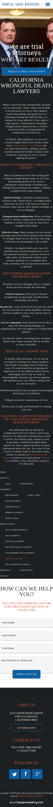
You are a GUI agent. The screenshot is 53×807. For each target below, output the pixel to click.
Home (2, 472)
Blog (7, 484)
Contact (4, 576)
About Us (4, 478)
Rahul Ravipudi (13, 501)
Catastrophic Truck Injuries (19, 553)
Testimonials (26, 484)
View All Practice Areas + (18, 564)
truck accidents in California (27, 145)
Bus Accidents (12, 535)
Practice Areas (7, 524)
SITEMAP (23, 796)
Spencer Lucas (12, 507)
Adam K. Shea (33, 495)
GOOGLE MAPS (36, 796)
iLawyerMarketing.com (27, 802)
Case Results (26, 570)
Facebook (26, 774)
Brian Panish (11, 495)
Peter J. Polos (12, 518)
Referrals (5, 570)
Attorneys (5, 489)
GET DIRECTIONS (26, 728)
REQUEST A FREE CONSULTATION (26, 71)
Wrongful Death (13, 559)
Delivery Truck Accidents (18, 547)
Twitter (14, 774)
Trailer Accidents (14, 541)
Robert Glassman (14, 512)
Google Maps (37, 774)
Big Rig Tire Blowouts (16, 530)
